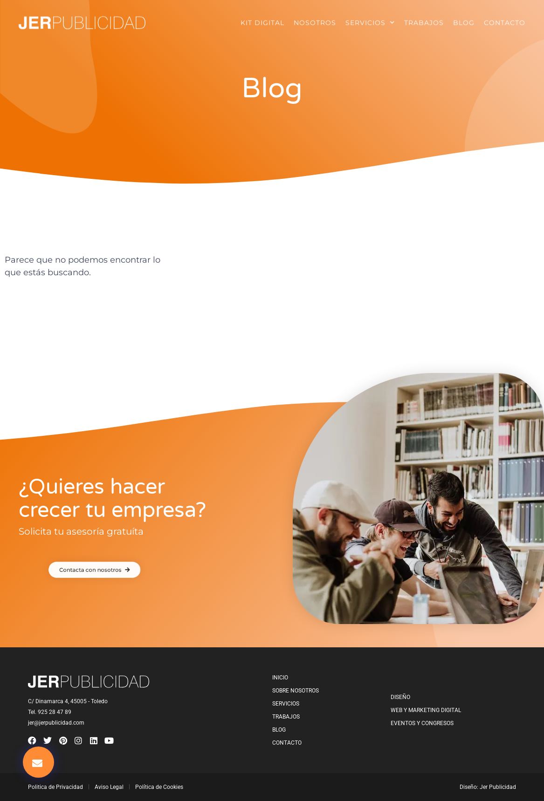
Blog (464, 20)
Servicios (370, 20)
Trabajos (424, 20)
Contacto (504, 20)
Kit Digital (262, 20)
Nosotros (315, 20)
